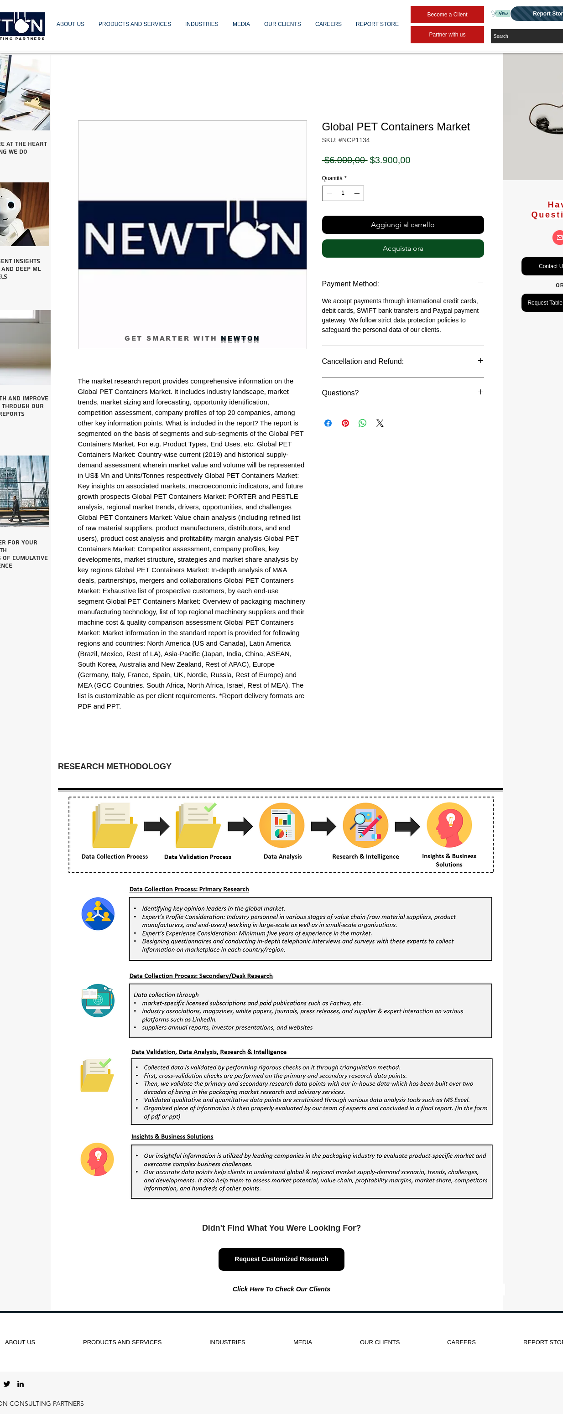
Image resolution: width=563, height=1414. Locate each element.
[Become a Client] (447, 14)
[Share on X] (380, 423)
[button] (71, 24)
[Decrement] (328, 193)
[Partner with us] (447, 34)
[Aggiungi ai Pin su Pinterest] (345, 423)
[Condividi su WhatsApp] (362, 423)
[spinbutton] (343, 193)
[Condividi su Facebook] (328, 423)
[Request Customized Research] (281, 1259)
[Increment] (358, 193)
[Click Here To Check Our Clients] (281, 1289)
